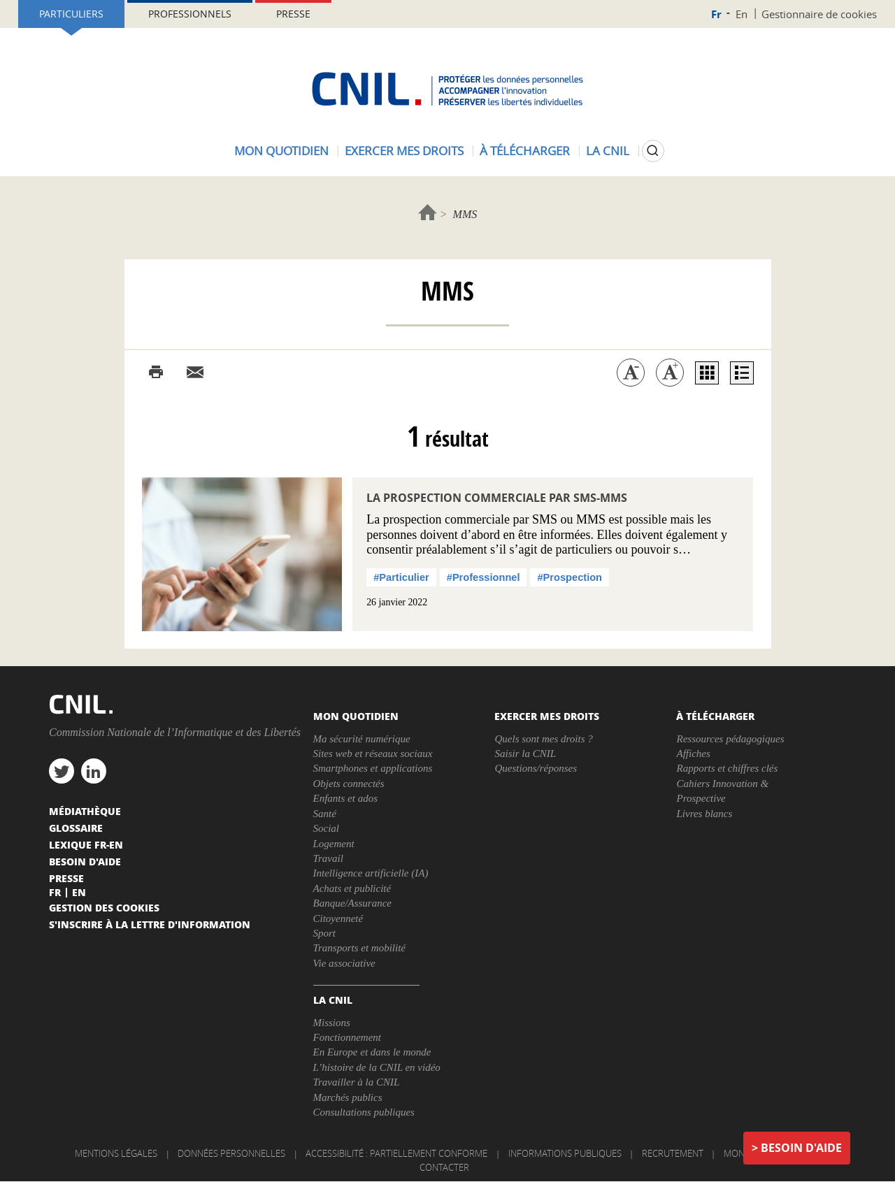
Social (326, 828)
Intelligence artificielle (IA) (371, 873)
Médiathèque (85, 811)
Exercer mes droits (404, 151)
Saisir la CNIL (525, 753)
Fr (716, 14)
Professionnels (189, 13)
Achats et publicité (352, 888)
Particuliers (71, 13)
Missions (331, 1022)
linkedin (93, 771)
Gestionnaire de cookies (819, 14)
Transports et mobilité (359, 947)
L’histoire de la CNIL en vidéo (377, 1067)
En (741, 14)
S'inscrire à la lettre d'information (149, 924)
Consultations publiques (364, 1112)
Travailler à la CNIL (356, 1082)
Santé (324, 813)
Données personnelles (231, 1153)
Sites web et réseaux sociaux (373, 753)
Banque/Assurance (352, 903)
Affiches (693, 753)
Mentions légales (116, 1153)
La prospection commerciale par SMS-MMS (496, 497)
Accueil (427, 212)
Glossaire (76, 828)
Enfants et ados (345, 798)
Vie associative (344, 963)
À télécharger (525, 151)
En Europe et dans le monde (372, 1052)
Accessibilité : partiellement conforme (396, 1153)
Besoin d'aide (801, 1147)
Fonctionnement (347, 1037)
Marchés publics (347, 1097)
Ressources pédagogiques (730, 738)
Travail (328, 858)
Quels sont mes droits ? (543, 738)
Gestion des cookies (104, 907)
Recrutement (672, 1153)
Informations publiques (565, 1153)
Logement (334, 843)
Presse (293, 13)
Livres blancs (704, 813)
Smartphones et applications (373, 768)
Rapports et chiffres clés (727, 768)
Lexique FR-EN (86, 844)
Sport (324, 933)
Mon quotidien (281, 151)
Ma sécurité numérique (361, 738)
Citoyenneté (338, 918)
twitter (61, 771)
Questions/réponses (535, 768)
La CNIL (607, 151)
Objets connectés (349, 783)
